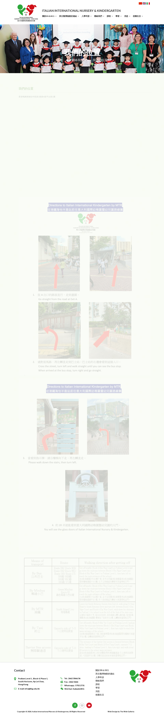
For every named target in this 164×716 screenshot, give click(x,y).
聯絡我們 (98, 16)
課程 (109, 16)
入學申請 (85, 16)
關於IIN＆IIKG (48, 16)
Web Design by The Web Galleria (121, 711)
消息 (126, 16)
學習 (117, 16)
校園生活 (137, 16)
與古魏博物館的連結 (68, 16)
